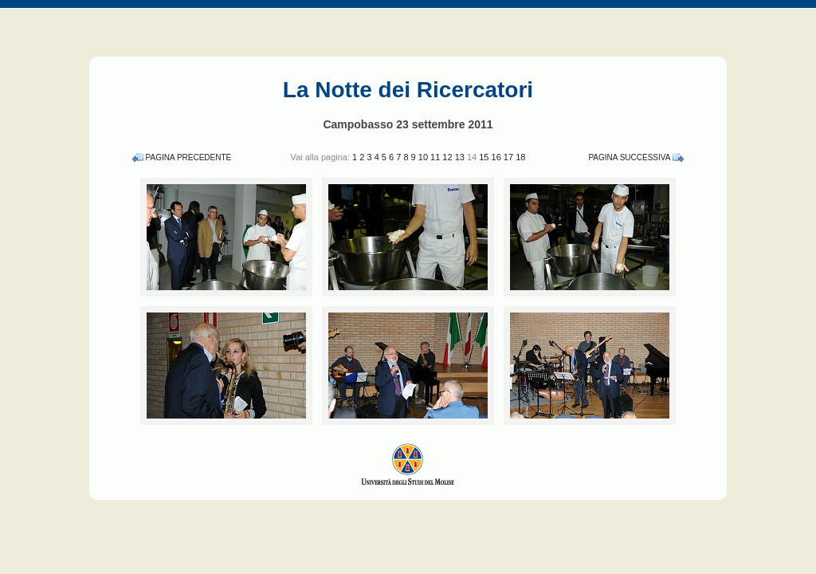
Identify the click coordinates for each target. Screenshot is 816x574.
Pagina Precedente (189, 157)
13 (461, 157)
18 (520, 157)
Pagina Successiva (629, 157)
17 (510, 157)
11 (436, 157)
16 (498, 157)
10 (424, 157)
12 (448, 157)
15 (485, 157)
